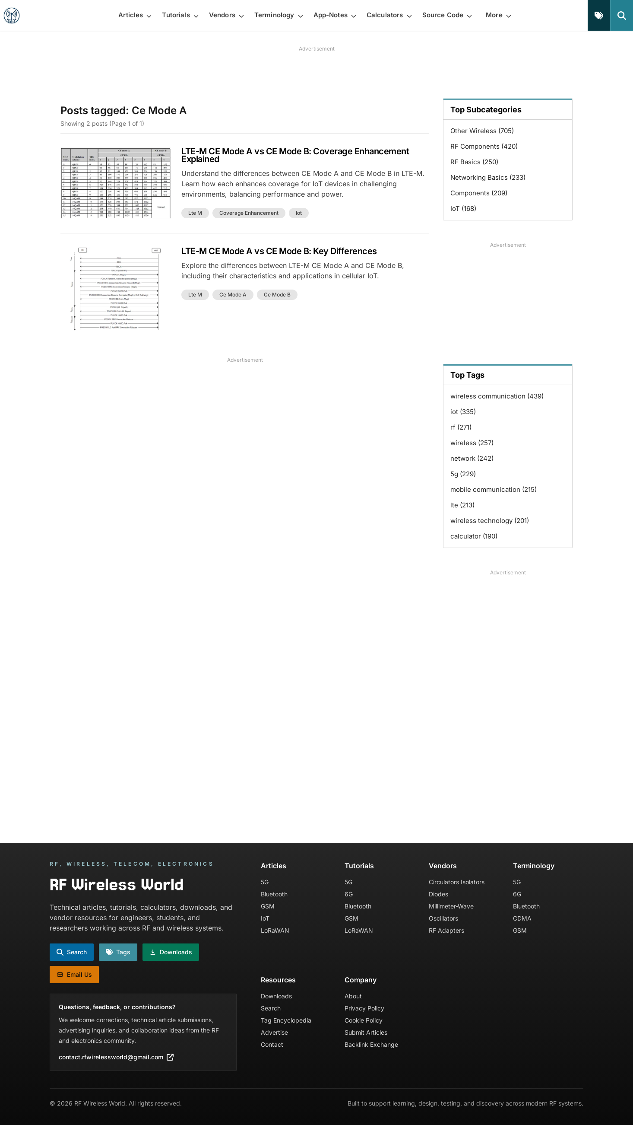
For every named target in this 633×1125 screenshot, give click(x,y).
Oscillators (443, 918)
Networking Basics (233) (487, 177)
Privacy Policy (364, 1008)
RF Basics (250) (474, 162)
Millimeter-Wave (451, 906)
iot (299, 213)
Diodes (438, 894)
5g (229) (463, 474)
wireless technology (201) (489, 520)
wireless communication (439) (497, 396)
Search (271, 1008)
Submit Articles (366, 1032)
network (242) (472, 458)
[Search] (621, 15)
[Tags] (599, 15)
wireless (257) (472, 443)
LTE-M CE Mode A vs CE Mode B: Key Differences (279, 251)
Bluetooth (274, 894)
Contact (272, 1044)
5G (265, 882)
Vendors (443, 865)
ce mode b (277, 294)
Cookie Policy (364, 1020)
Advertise (274, 1032)
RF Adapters (446, 930)
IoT (265, 918)
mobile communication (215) (493, 489)
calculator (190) (473, 536)
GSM (268, 906)
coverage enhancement (249, 213)
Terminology (533, 865)
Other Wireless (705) (482, 131)
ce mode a (233, 294)
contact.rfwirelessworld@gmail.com (116, 1057)
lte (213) (462, 505)
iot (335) (463, 412)
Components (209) (478, 193)
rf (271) (461, 427)
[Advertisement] (316, 72)
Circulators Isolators (456, 882)
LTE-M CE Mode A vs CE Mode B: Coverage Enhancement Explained (295, 155)
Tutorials (359, 865)
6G (349, 894)
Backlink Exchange (371, 1044)
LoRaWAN (275, 930)
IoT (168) (463, 208)
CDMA (522, 918)
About (353, 996)
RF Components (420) (484, 146)
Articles (273, 865)
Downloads (276, 996)
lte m (195, 213)
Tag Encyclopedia (286, 1020)
